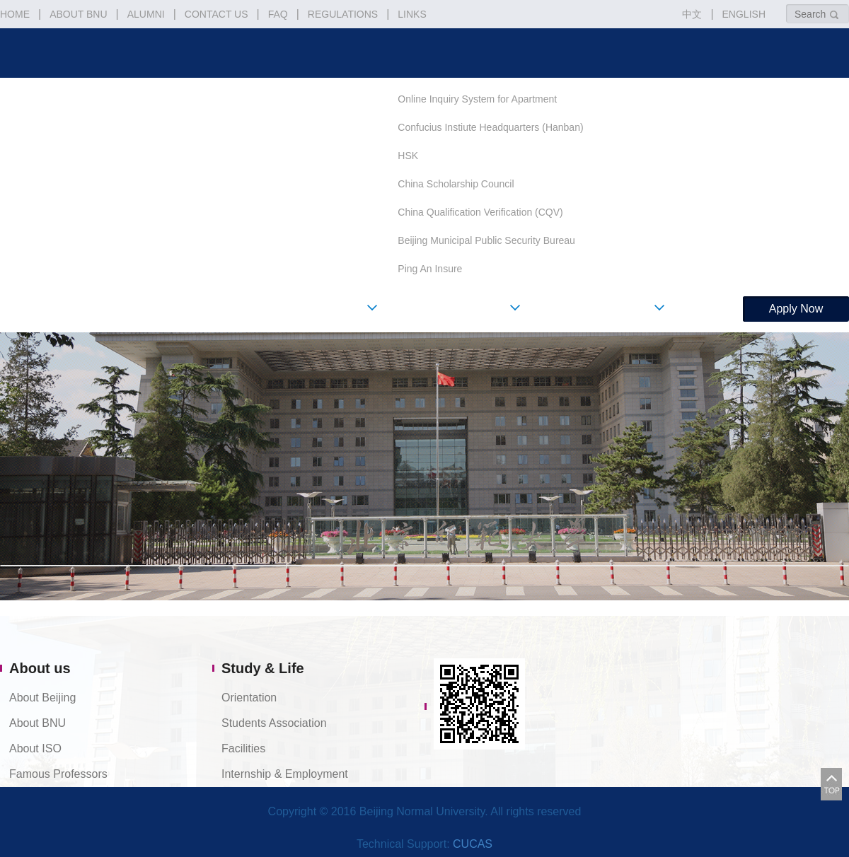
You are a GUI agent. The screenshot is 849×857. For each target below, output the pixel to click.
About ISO (35, 748)
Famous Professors (58, 774)
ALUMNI (146, 14)
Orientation (249, 698)
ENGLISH (744, 14)
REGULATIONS (343, 14)
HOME (15, 14)
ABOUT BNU (78, 14)
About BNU (37, 723)
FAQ (278, 14)
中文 (692, 14)
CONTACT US (216, 14)
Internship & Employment (284, 774)
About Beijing (42, 698)
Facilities (243, 748)
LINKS (412, 14)
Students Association (274, 723)
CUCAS (472, 844)
